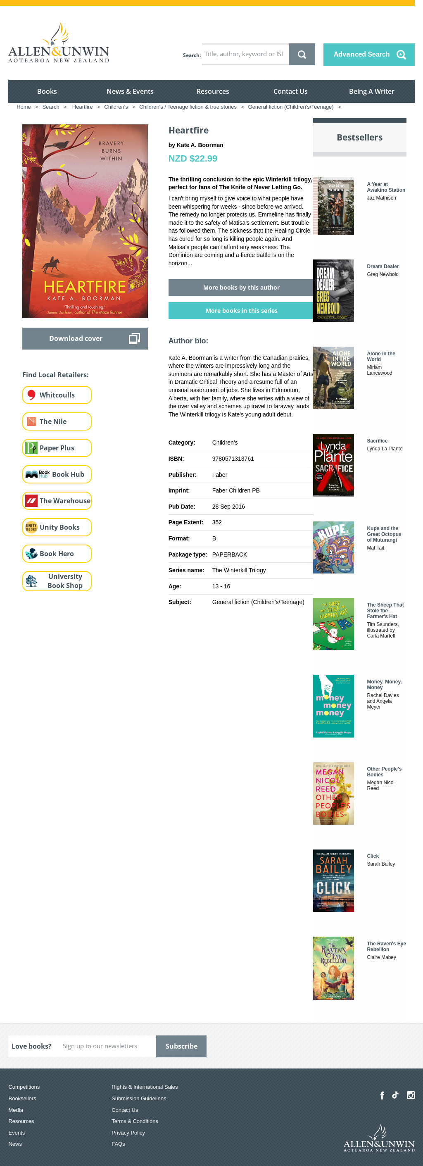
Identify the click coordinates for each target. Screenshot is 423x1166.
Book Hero (57, 553)
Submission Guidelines (139, 1098)
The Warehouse (65, 500)
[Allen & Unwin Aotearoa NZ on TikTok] (395, 1095)
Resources (213, 91)
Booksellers (22, 1098)
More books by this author (241, 287)
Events (16, 1133)
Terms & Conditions (135, 1121)
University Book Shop (65, 581)
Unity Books (60, 527)
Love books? (32, 1046)
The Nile (53, 421)
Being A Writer (371, 91)
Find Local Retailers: (55, 374)
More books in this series (242, 310)
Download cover (75, 338)
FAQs (118, 1144)
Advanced (362, 54)
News (15, 1144)
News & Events (130, 91)
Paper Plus (57, 447)
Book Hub (68, 474)
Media (15, 1110)
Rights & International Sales (145, 1087)
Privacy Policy (128, 1133)
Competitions (24, 1087)
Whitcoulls (57, 395)
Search (191, 55)
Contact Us (290, 91)
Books (47, 91)
